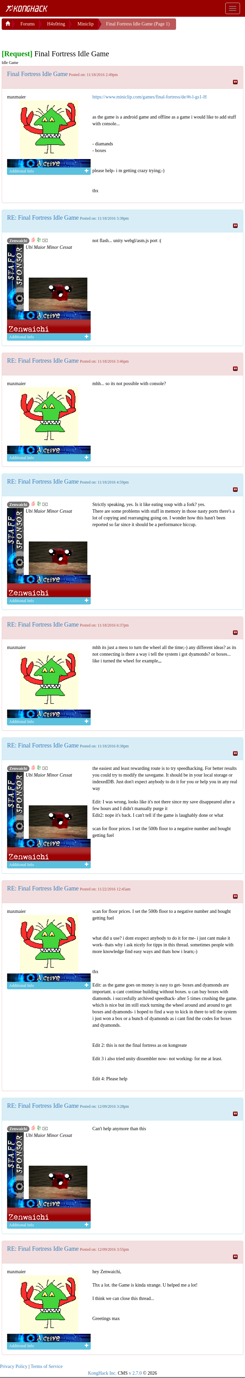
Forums (27, 23)
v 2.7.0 (135, 1373)
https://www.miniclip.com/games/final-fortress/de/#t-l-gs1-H (149, 96)
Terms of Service (47, 1366)
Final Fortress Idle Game (37, 74)
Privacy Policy (13, 1366)
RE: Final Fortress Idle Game (43, 217)
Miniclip (85, 23)
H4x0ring (56, 23)
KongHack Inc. (102, 1373)
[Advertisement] (55, 38)
